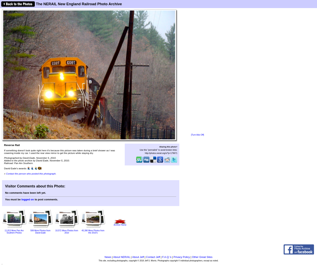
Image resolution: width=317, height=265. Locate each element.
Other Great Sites (202, 257)
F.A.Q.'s (166, 257)
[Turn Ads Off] (197, 135)
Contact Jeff (153, 257)
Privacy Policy (181, 257)
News (108, 257)
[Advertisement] (197, 71)
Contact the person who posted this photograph (31, 173)
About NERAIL (121, 257)
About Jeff (138, 257)
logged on (27, 199)
